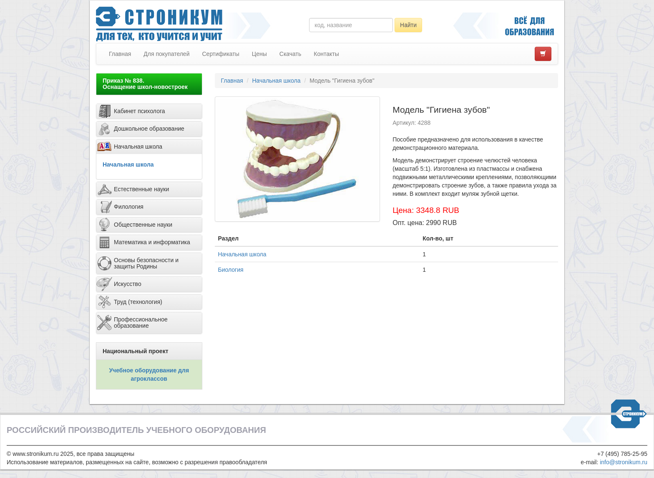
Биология (231, 269)
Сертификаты (220, 54)
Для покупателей (166, 54)
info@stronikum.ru (623, 462)
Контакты (326, 54)
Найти (408, 25)
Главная (120, 54)
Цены (259, 54)
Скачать (290, 54)
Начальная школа (128, 164)
